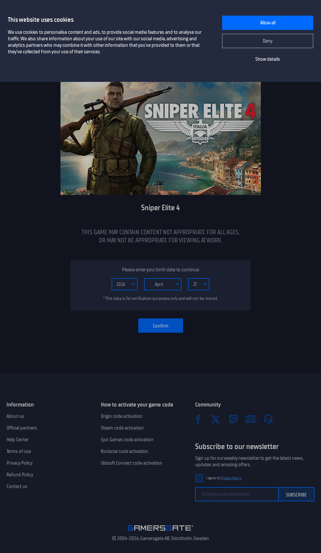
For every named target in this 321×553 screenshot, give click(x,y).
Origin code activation (121, 416)
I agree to (223, 478)
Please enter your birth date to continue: (160, 269)
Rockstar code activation (124, 451)
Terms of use (19, 451)
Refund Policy (20, 474)
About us (15, 416)
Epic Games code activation (127, 439)
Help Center (18, 439)
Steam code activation (122, 428)
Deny (268, 41)
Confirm (160, 326)
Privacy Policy (20, 463)
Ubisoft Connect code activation (131, 463)
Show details (267, 59)
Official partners (22, 428)
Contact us (17, 486)
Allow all (267, 22)
